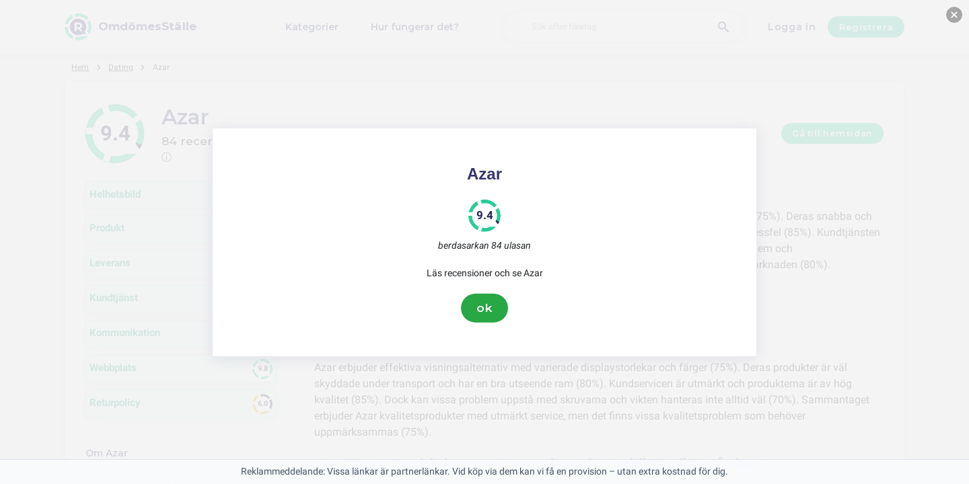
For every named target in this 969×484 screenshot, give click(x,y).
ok (484, 308)
